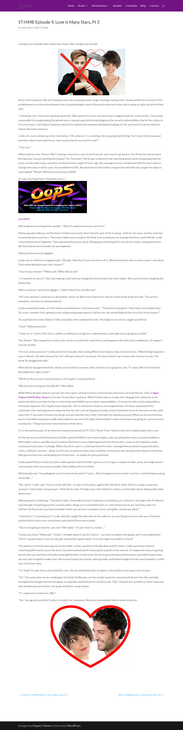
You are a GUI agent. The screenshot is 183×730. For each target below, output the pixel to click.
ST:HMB (44, 27)
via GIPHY (24, 219)
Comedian (131, 6)
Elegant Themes (42, 725)
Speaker (117, 6)
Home (71, 6)
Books (81, 6)
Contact (154, 6)
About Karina (99, 6)
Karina (24, 27)
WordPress (74, 725)
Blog (143, 6)
